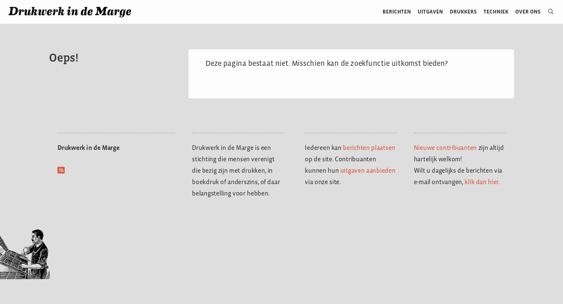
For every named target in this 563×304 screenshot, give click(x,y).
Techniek (496, 11)
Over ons (528, 11)
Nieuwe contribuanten (445, 147)
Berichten (397, 11)
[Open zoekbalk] (548, 12)
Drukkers (463, 11)
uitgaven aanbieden (368, 170)
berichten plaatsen (369, 147)
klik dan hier (481, 181)
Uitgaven (430, 11)
